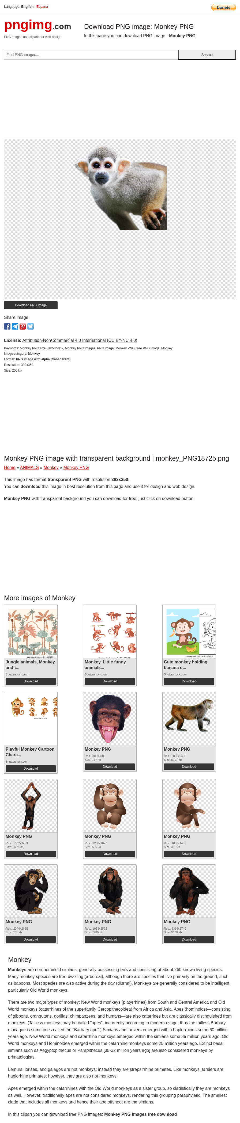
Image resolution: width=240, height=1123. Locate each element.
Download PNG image (31, 305)
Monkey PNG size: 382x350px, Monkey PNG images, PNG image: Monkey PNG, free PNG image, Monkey (96, 348)
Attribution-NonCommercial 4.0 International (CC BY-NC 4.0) (79, 340)
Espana (42, 7)
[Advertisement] (120, 101)
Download (31, 681)
